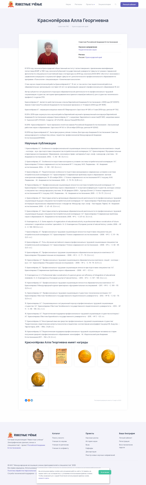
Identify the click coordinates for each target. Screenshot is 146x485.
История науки (91, 441)
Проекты (89, 4)
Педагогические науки (88, 50)
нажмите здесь (44, 478)
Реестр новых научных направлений (100, 455)
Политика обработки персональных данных (25, 471)
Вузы (88, 445)
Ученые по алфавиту (60, 448)
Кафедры (89, 448)
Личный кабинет (129, 4)
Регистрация (124, 441)
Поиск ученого (58, 438)
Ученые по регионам (60, 445)
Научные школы (92, 438)
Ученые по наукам (59, 441)
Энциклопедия (104, 4)
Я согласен (105, 472)
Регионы (78, 4)
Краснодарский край (94, 57)
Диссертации (91, 452)
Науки (68, 4)
